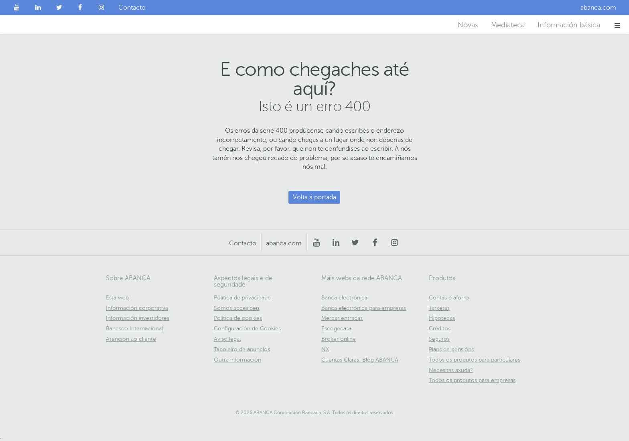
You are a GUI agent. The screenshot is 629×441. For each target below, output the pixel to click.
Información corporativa (137, 308)
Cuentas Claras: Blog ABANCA (359, 360)
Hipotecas (442, 318)
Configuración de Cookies (247, 329)
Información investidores (137, 318)
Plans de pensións (451, 349)
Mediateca (508, 25)
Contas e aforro (449, 298)
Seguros (439, 339)
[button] (618, 25)
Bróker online (338, 339)
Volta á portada (314, 197)
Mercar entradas (342, 318)
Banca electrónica (344, 298)
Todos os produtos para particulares (474, 360)
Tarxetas (439, 308)
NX (325, 349)
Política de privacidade (242, 298)
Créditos (439, 329)
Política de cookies (238, 318)
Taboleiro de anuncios (242, 349)
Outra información (237, 360)
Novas (468, 25)
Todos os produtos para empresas (472, 380)
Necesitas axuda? (451, 370)
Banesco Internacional (134, 329)
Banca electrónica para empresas (363, 308)
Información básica (569, 25)
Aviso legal (227, 339)
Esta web (117, 298)
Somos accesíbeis (237, 308)
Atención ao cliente (131, 339)
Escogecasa (336, 329)
